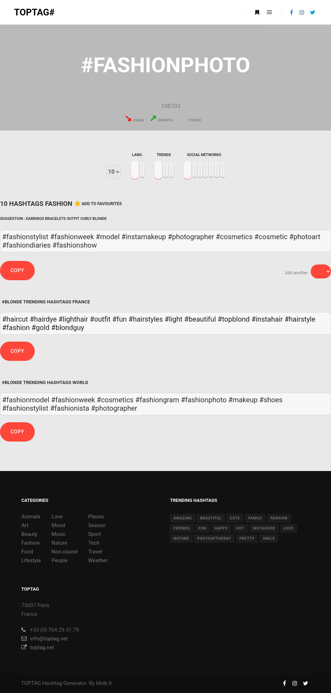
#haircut (15, 319)
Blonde (100, 218)
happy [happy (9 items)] (221, 528)
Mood (58, 525)
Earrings (35, 218)
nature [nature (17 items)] (181, 538)
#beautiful (200, 319)
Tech (93, 543)
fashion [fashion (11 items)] (279, 518)
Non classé (65, 552)
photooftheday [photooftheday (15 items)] (214, 538)
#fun (119, 319)
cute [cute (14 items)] (235, 518)
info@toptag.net (44, 638)
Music (59, 534)
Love (57, 516)
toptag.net (37, 647)
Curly (86, 218)
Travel (95, 552)
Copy (17, 270)
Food (27, 552)
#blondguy (67, 327)
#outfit (100, 319)
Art (24, 525)
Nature (59, 543)
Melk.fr (104, 683)
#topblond (234, 319)
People (60, 560)
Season (97, 525)
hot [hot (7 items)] (240, 528)
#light (174, 319)
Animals (30, 516)
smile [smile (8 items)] (269, 538)
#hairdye (43, 319)
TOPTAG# (34, 12)
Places (96, 516)
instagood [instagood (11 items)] (264, 528)
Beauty (29, 534)
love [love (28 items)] (288, 528)
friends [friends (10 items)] (181, 528)
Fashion (30, 543)
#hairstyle (300, 319)
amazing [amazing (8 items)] (182, 518)
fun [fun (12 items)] (202, 528)
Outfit (73, 218)
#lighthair (73, 319)
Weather (97, 560)
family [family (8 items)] (255, 518)
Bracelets (55, 218)
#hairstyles (145, 319)
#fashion (16, 327)
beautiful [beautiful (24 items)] (210, 518)
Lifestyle (31, 560)
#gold (40, 327)
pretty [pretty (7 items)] (246, 538)
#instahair (267, 319)
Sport (94, 534)
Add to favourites (102, 203)
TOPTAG (31, 683)
